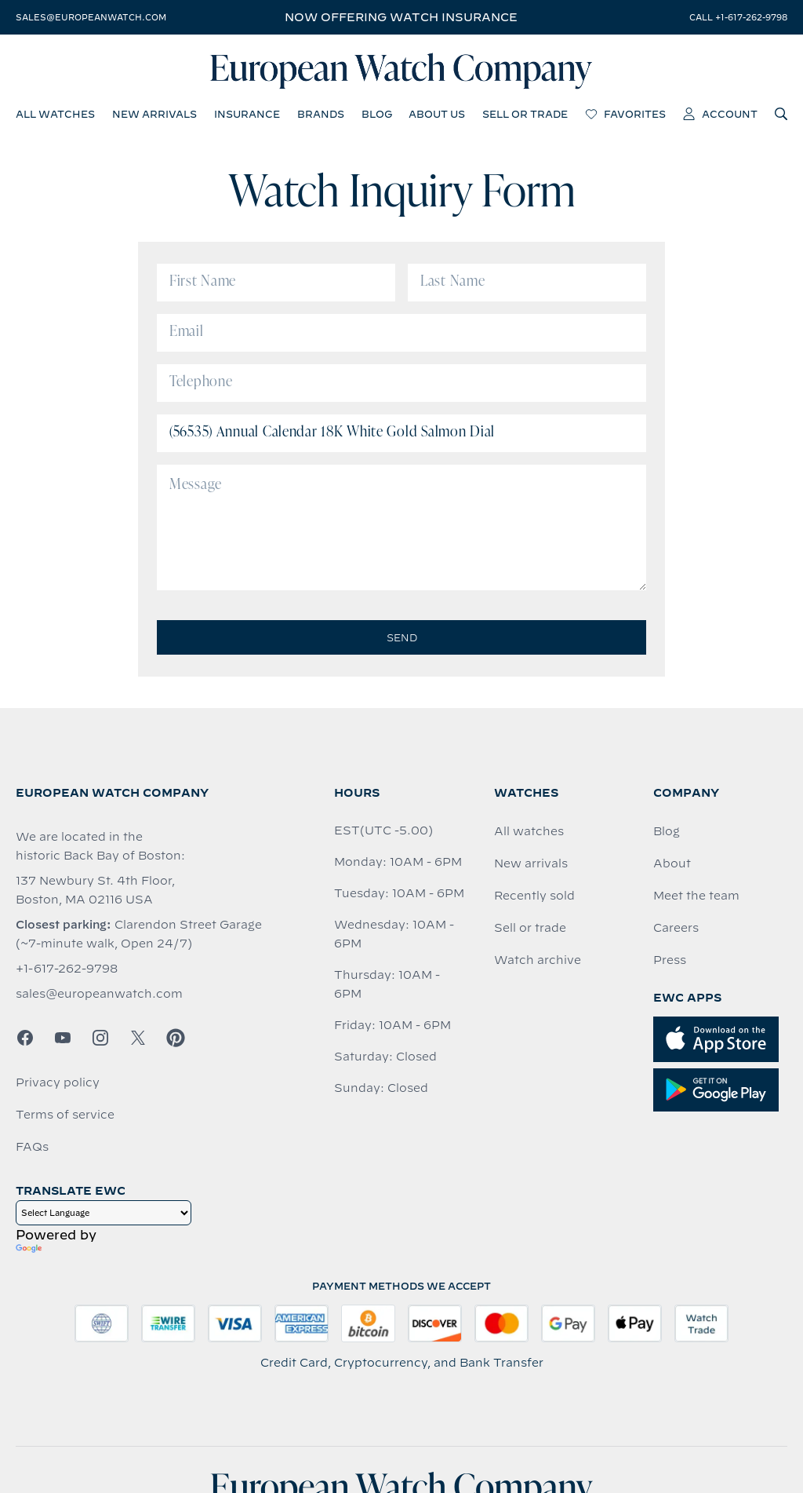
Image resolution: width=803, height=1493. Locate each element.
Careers (676, 928)
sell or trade (525, 114)
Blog (666, 831)
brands (320, 114)
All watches (529, 831)
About (672, 863)
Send (402, 637)
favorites (625, 114)
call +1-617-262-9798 (738, 17)
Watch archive (537, 960)
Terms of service (65, 1114)
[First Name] (276, 282)
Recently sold (534, 895)
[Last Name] (527, 282)
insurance (247, 114)
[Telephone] (401, 383)
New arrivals (531, 863)
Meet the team (696, 895)
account (720, 114)
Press (669, 960)
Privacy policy (58, 1082)
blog (377, 114)
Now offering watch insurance (401, 17)
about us (437, 114)
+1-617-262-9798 (67, 968)
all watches (55, 114)
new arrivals (154, 114)
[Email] (401, 333)
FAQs (32, 1147)
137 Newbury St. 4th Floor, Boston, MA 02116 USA (95, 890)
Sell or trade (530, 928)
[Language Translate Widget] (103, 1212)
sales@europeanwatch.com (91, 17)
